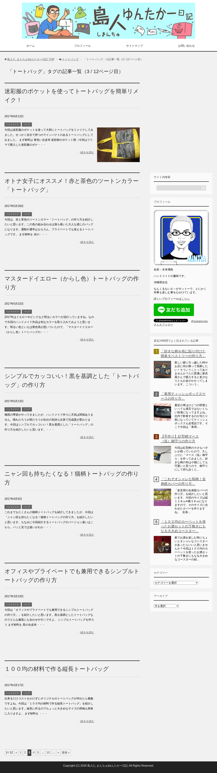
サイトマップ (134, 45)
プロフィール (82, 45)
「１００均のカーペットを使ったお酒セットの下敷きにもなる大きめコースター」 (183, 526)
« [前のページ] (16, 752)
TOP (30, 59)
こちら (185, 298)
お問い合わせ (186, 45)
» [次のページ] (58, 752)
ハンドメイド (12, 124)
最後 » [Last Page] (66, 752)
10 (48, 752)
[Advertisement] (181, 117)
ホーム (30, 45)
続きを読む (87, 152)
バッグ (27, 124)
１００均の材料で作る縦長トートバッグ (58, 668)
